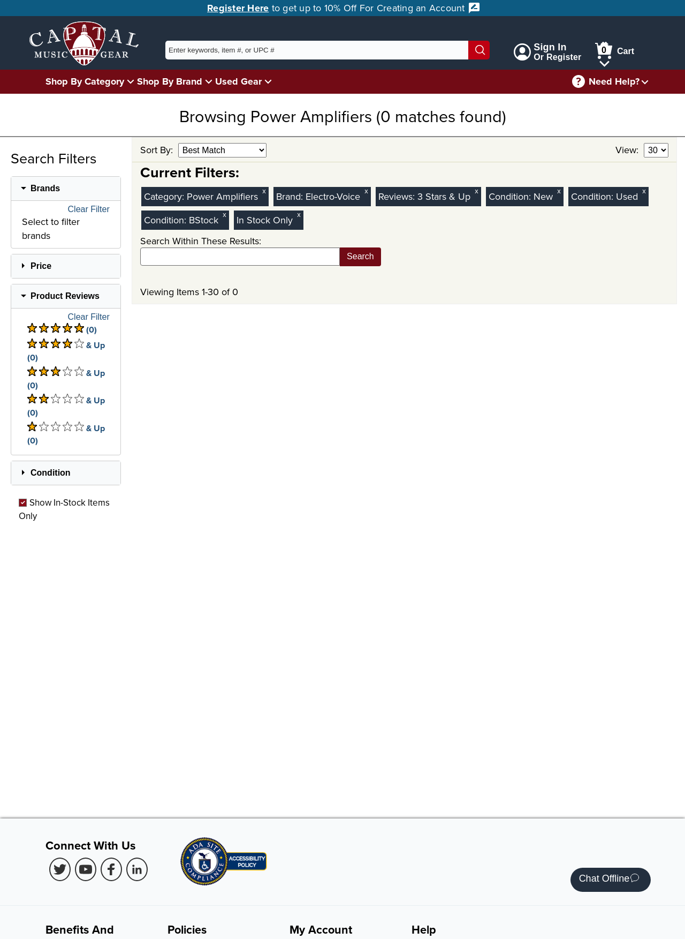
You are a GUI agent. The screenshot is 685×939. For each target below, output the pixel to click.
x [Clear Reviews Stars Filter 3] (476, 191)
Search (360, 256)
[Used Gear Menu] (268, 81)
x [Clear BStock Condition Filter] (224, 215)
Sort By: (158, 149)
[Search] (479, 50)
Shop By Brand (169, 81)
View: (628, 149)
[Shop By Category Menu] (130, 81)
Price (41, 266)
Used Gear (238, 81)
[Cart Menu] (604, 61)
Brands (45, 188)
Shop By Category (84, 81)
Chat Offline (609, 880)
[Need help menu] (644, 81)
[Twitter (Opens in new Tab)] (60, 869)
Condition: (511, 196)
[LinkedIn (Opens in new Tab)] (137, 869)
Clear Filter (89, 209)
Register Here (238, 8)
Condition (51, 472)
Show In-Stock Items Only (64, 509)
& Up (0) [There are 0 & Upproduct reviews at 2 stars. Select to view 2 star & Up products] (66, 406)
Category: (165, 196)
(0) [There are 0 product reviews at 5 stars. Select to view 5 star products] (62, 329)
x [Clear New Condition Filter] (558, 191)
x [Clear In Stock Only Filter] (298, 215)
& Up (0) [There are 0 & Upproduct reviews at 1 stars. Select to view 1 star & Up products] (66, 434)
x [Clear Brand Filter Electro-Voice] (366, 191)
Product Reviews (65, 296)
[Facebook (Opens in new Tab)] (111, 869)
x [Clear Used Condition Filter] (643, 191)
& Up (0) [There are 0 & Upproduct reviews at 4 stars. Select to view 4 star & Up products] (66, 351)
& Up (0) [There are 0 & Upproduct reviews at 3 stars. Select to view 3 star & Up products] (66, 379)
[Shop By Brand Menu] (208, 81)
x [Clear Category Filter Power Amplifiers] (263, 191)
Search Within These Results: (200, 240)
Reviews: (397, 196)
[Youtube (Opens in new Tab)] (85, 869)
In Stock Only (265, 220)
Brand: (291, 196)
